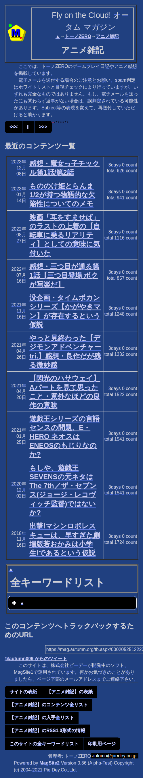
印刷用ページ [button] (102, 743)
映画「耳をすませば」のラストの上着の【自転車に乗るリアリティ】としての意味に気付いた (64, 235)
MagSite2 (49, 762)
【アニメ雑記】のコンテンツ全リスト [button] (48, 704)
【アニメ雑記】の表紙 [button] (70, 691)
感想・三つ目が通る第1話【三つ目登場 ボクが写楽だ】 (64, 275)
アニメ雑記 (107, 36)
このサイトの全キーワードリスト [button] (44, 743)
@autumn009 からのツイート (36, 658)
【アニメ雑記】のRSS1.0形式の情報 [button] (47, 730)
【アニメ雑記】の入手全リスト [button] (41, 717)
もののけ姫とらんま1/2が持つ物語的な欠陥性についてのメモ (62, 195)
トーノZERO (78, 36)
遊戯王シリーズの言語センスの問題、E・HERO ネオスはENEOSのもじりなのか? (64, 436)
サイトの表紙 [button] (23, 691)
